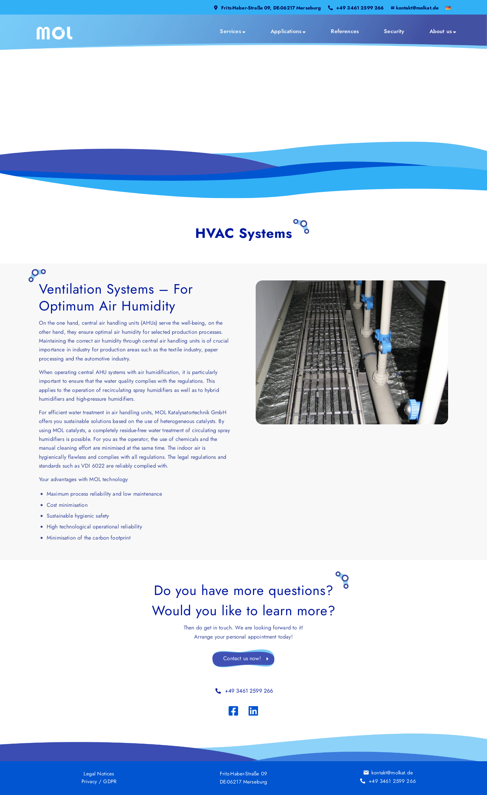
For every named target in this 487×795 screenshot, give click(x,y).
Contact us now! (242, 658)
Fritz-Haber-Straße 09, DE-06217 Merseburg (271, 7)
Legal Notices (99, 773)
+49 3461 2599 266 (360, 7)
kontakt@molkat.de (417, 7)
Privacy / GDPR (99, 781)
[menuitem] (268, 10)
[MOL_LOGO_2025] (54, 33)
